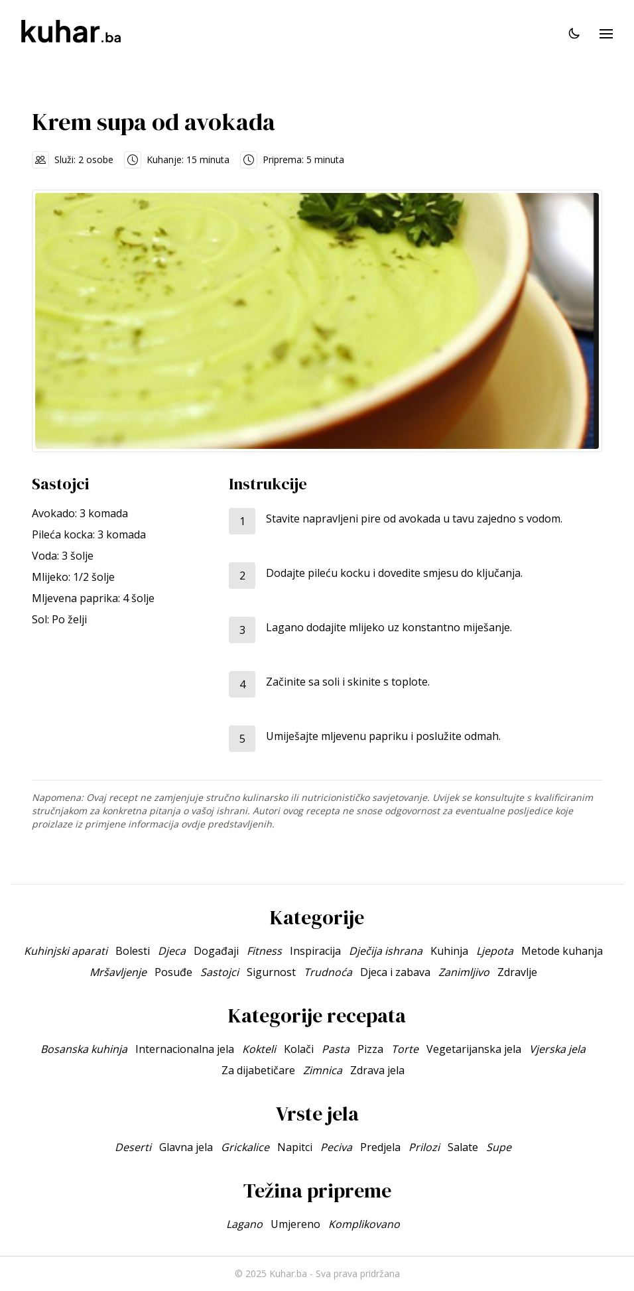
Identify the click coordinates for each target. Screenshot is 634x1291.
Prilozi (424, 1147)
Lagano (244, 1224)
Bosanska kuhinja (83, 1049)
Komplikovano (364, 1224)
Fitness (264, 951)
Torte (404, 1049)
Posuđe (173, 972)
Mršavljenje (118, 972)
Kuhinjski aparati (65, 951)
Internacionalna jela (184, 1049)
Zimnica (322, 1070)
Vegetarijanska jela (473, 1049)
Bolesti (132, 951)
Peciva (336, 1147)
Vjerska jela (557, 1049)
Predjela (380, 1147)
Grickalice (245, 1147)
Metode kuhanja (562, 951)
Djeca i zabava (395, 972)
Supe (498, 1147)
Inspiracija (315, 951)
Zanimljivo (463, 972)
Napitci (294, 1147)
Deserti (133, 1147)
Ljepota (494, 951)
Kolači (299, 1049)
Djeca (172, 951)
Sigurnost (271, 972)
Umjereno (295, 1224)
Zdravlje (517, 972)
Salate (463, 1147)
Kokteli (259, 1049)
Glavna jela (186, 1147)
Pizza (370, 1049)
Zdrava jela (377, 1070)
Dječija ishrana (385, 951)
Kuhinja (449, 951)
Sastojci (219, 972)
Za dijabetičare (258, 1070)
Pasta (335, 1049)
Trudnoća (328, 972)
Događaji (216, 951)
